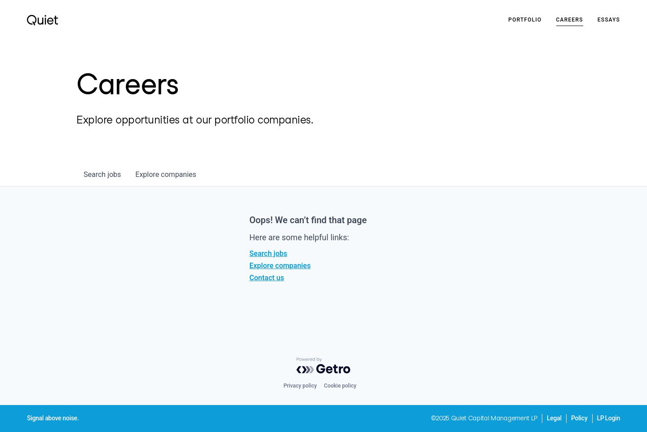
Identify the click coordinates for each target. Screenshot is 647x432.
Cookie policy (340, 386)
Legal (554, 418)
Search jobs (268, 253)
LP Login (608, 418)
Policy (579, 418)
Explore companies (279, 265)
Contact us (266, 277)
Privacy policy (300, 386)
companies (165, 174)
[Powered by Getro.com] (323, 365)
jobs (102, 174)
